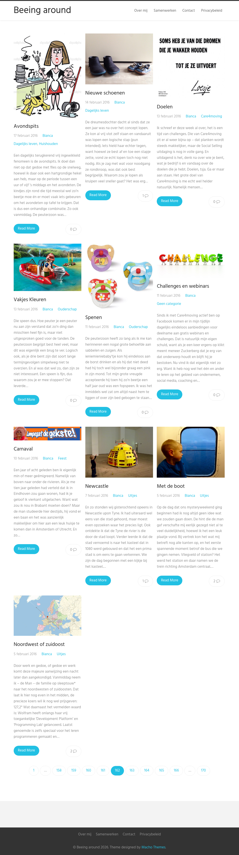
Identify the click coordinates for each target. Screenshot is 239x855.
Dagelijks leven (25, 144)
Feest (62, 459)
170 (203, 770)
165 (161, 770)
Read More (26, 229)
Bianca (48, 136)
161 (103, 770)
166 (176, 770)
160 (88, 770)
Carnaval (23, 449)
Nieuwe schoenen (105, 93)
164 (146, 770)
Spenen (94, 317)
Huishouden (48, 144)
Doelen (165, 107)
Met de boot (172, 486)
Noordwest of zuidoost (39, 644)
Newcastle (97, 486)
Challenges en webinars (184, 286)
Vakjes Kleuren (30, 300)
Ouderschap (67, 309)
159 (73, 770)
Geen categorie (170, 304)
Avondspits (26, 126)
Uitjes (133, 496)
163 (132, 770)
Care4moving (212, 116)
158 (59, 770)
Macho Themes (153, 847)
